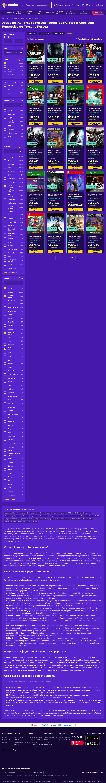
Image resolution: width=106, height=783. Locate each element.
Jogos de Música (11, 519)
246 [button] (71, 258)
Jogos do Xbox (10, 513)
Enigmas (53, 516)
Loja (7, 18)
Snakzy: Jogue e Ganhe (51, 744)
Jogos (23, 18)
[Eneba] (10, 4)
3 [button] (63, 258)
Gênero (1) (44, 33)
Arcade (80, 516)
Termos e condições (80, 781)
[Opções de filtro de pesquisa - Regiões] (13, 283)
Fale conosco (6, 739)
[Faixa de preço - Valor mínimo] (8, 41)
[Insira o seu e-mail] (17, 772)
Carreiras (5, 742)
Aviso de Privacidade (47, 775)
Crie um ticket (33, 742)
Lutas (60, 516)
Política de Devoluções (36, 744)
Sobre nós (5, 737)
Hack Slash (89, 516)
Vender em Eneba (64, 737)
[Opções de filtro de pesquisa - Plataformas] (13, 105)
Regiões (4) (58, 33)
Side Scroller (87, 519)
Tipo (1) (31, 33)
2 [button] (60, 258)
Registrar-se (99, 5)
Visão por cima (10, 522)
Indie (48, 513)
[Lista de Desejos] (78, 5)
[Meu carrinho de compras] (82, 5)
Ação (55, 513)
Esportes (34, 516)
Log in (89, 5)
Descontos (17, 744)
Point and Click (69, 516)
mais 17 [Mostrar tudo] (7, 141)
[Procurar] (35, 5)
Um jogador (38, 519)
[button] (77, 258)
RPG (69, 513)
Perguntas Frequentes (35, 737)
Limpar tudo (71, 33)
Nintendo (41, 513)
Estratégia (77, 513)
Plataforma (43, 516)
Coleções (16, 739)
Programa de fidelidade (21, 742)
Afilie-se (46, 742)
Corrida (25, 516)
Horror (35, 522)
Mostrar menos (10, 272)
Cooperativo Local (63, 519)
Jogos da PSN (23, 513)
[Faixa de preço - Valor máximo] (19, 41)
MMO (97, 516)
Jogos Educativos (25, 519)
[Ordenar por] (89, 39)
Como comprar (18, 737)
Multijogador (49, 519)
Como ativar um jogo (35, 739)
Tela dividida (76, 519)
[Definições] (64, 5)
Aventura (62, 513)
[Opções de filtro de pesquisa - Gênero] (13, 151)
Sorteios (46, 739)
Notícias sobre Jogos (50, 737)
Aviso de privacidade (93, 781)
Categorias (15, 18)
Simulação (86, 513)
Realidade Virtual (24, 522)
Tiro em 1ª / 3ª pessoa (12, 516)
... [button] (67, 258)
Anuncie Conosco (64, 739)
